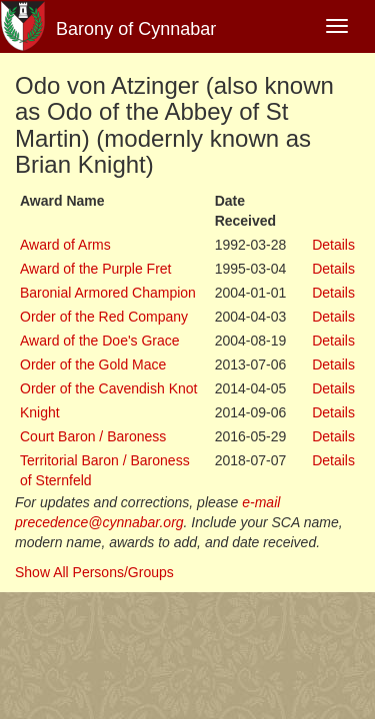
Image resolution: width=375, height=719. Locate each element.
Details (333, 245)
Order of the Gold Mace (93, 364)
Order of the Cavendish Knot (108, 388)
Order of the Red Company (104, 317)
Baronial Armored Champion (108, 293)
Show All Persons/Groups (94, 572)
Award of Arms (65, 245)
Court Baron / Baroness (93, 436)
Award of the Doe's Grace (100, 341)
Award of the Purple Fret (95, 269)
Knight (40, 412)
